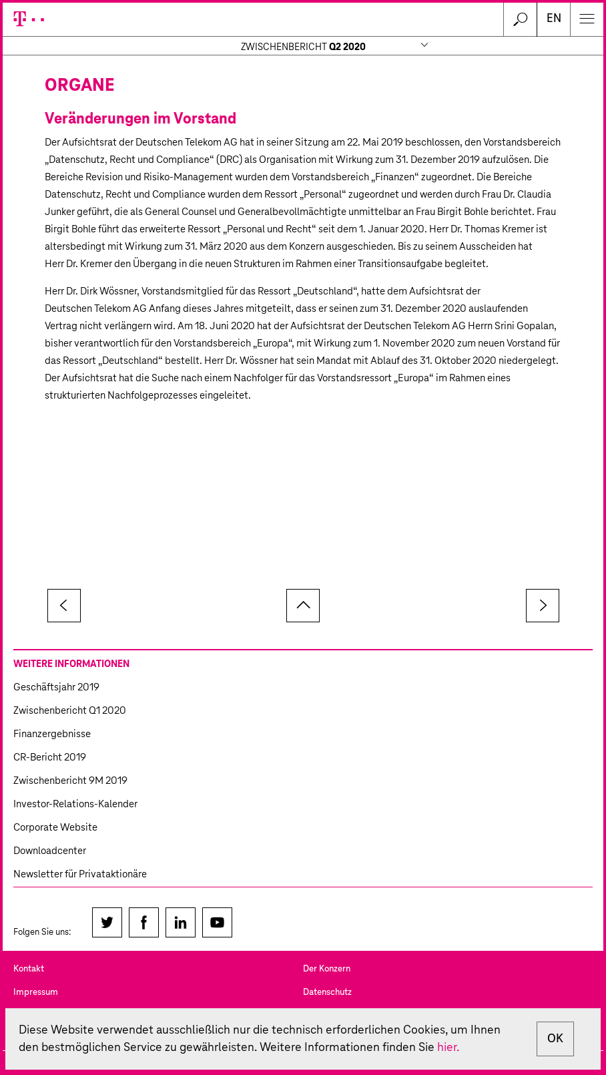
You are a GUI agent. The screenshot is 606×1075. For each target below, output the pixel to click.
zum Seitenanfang (303, 605)
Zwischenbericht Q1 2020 (69, 710)
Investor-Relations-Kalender (75, 804)
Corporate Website (55, 827)
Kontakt (28, 969)
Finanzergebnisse (52, 734)
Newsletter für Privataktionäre (80, 874)
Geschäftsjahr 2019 (56, 687)
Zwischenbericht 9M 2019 (70, 781)
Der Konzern (326, 969)
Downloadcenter (49, 851)
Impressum (35, 993)
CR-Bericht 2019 (49, 757)
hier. (448, 1047)
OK (555, 1039)
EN (554, 19)
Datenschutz (327, 993)
